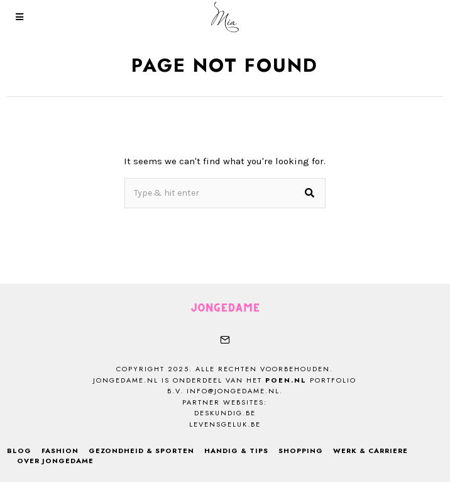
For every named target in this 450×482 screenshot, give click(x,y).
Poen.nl (286, 380)
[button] (310, 193)
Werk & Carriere (370, 451)
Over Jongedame (55, 461)
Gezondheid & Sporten (141, 451)
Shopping (300, 451)
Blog (19, 451)
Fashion (60, 451)
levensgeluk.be (225, 424)
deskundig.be (225, 413)
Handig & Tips (236, 451)
